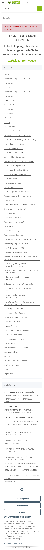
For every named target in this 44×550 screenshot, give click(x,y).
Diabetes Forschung (11, 326)
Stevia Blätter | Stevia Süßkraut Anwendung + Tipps (20, 289)
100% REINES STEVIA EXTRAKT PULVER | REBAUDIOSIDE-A (19, 450)
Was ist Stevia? (9, 127)
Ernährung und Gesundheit (14, 309)
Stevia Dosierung (10, 179)
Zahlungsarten (9, 100)
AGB (6, 369)
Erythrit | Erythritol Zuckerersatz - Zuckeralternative (16, 296)
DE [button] (24, 2)
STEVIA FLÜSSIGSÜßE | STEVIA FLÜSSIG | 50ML (21, 395)
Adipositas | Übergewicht (13, 335)
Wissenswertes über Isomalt (14, 235)
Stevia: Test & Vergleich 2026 (14, 166)
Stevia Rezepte (9, 213)
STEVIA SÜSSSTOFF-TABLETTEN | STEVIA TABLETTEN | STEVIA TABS (19, 433)
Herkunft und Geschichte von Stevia (17, 135)
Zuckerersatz (9, 200)
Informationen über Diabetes (14, 313)
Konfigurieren (22, 505)
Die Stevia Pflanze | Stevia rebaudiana (18, 131)
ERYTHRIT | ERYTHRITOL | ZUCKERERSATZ (20, 463)
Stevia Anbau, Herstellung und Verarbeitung (20, 140)
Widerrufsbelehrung (11, 105)
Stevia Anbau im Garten (13, 183)
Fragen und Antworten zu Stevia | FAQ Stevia (20, 239)
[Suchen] (39, 8)
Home (6, 74)
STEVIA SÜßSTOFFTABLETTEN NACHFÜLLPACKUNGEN (15, 442)
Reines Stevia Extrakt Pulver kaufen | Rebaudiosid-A (17, 278)
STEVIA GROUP (10, 343)
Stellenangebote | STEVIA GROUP (16, 348)
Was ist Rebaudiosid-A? (12, 218)
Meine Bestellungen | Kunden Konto (17, 79)
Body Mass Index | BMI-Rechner (15, 339)
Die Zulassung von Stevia (13, 148)
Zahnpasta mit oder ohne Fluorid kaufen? (19, 284)
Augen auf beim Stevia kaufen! (15, 157)
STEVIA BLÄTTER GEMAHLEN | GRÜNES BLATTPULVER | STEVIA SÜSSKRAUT (18, 411)
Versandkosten (9, 83)
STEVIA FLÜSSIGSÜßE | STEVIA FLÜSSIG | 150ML (19, 400)
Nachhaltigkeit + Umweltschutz (15, 361)
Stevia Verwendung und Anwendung (17, 174)
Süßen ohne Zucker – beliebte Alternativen (19, 205)
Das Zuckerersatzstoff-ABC (14, 248)
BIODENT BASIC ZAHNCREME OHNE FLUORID (21, 421)
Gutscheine (8, 113)
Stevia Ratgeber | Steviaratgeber (16, 244)
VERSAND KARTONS (12, 482)
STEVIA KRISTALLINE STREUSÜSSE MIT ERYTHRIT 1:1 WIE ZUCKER (18, 458)
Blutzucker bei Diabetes (12, 322)
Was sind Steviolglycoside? (14, 222)
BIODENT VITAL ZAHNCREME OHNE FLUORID (20, 425)
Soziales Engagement (12, 365)
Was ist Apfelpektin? (11, 226)
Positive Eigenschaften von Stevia (16, 192)
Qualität (7, 356)
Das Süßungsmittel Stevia (13, 187)
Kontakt (7, 87)
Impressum (8, 543)
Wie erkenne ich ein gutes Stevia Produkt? (19, 161)
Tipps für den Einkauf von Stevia (16, 170)
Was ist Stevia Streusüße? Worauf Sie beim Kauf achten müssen (21, 271)
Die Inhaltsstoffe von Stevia (14, 144)
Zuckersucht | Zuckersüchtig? (15, 209)
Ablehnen (22, 512)
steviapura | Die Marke (12, 352)
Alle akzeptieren (22, 499)
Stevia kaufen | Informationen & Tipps (18, 252)
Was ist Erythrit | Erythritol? (14, 231)
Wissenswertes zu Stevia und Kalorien (18, 196)
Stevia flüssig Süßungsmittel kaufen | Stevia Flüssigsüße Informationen (20, 265)
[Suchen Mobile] (19, 8)
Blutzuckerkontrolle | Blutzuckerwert (17, 330)
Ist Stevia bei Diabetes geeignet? (16, 317)
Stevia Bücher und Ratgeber (14, 153)
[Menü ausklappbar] (3, 1)
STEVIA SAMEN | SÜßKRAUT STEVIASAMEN (21, 470)
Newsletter (8, 118)
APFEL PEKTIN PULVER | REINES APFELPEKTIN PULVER (21, 477)
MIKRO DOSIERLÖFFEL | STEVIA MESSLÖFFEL (21, 467)
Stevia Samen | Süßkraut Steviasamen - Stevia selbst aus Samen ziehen (20, 303)
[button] (31, 2)
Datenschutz (18, 543)
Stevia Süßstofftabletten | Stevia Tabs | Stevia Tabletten (20, 258)
